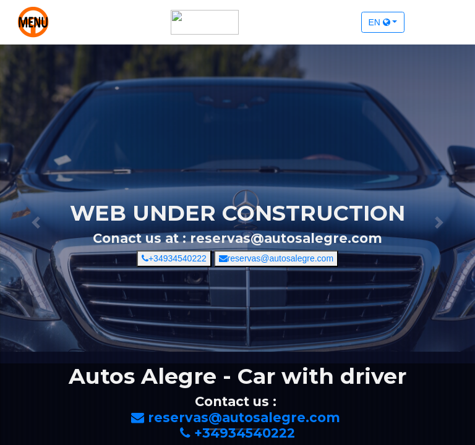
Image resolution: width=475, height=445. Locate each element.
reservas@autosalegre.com (276, 258)
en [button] (379, 22)
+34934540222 (174, 258)
